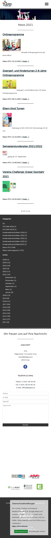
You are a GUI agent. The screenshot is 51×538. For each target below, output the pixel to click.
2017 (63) (6, 304)
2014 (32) (6, 313)
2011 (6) (6, 322)
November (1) (10, 280)
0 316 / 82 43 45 (28, 382)
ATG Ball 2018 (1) (9, 227)
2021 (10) (6, 275)
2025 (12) (6, 263)
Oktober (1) (9, 283)
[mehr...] (25, 61)
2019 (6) (6, 298)
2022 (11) (6, 271)
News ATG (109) (9, 247)
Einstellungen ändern (37, 531)
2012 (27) (6, 319)
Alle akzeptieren (21, 531)
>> (29, 211)
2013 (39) (6, 316)
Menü (46, 4)
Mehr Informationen (20, 526)
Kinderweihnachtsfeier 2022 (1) (15, 235)
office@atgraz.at (28, 388)
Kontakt (8, 503)
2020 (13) (6, 295)
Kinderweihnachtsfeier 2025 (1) (15, 241)
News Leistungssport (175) (13, 250)
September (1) (10, 286)
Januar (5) (9, 292)
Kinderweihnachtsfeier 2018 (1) (15, 232)
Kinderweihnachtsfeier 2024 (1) (15, 238)
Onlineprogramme (13, 34)
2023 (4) (6, 269)
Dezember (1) (10, 277)
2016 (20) (6, 307)
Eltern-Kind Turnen (13, 108)
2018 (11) (6, 301)
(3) (4, 223)
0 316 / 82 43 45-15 (27, 385)
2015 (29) (6, 310)
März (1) (8, 289)
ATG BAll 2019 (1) (9, 229)
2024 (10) (6, 266)
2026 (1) (6, 260)
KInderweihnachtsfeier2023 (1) (15, 244)
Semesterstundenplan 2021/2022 (22, 146)
